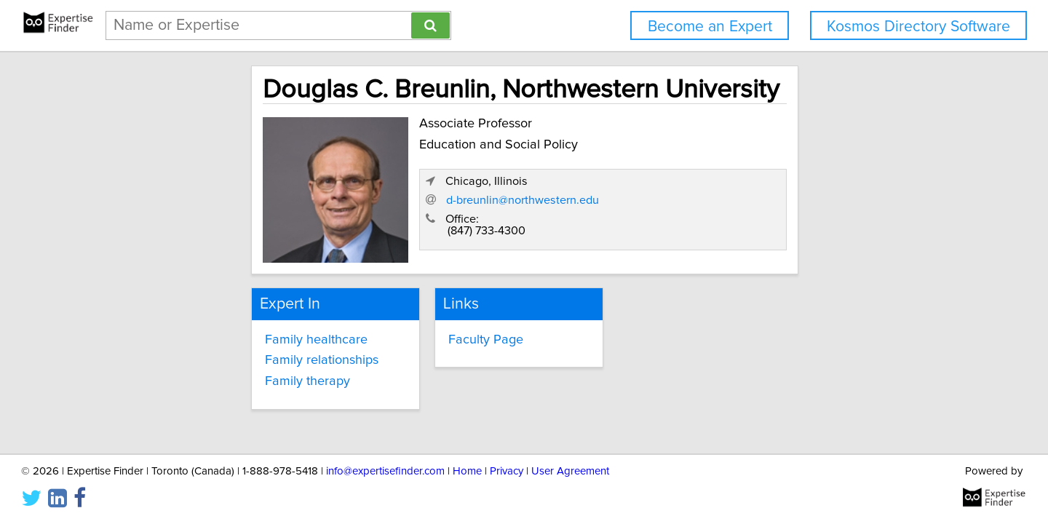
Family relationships (228, 355)
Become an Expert (710, 26)
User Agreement (570, 471)
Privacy (506, 471)
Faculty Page (443, 334)
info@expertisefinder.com (385, 471)
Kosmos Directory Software (918, 26)
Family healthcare (223, 334)
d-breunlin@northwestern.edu (754, 206)
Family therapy (214, 375)
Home (467, 471)
